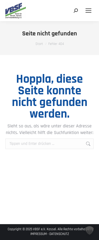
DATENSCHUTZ (59, 234)
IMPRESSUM (38, 234)
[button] (89, 230)
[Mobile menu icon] (88, 10)
